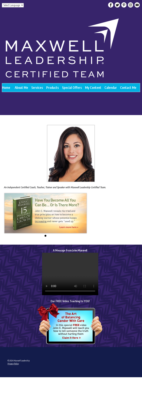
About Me (21, 87)
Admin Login (13, 378)
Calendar (110, 87)
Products (52, 87)
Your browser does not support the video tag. (70, 274)
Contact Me (128, 87)
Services (37, 87)
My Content (93, 87)
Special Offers (72, 87)
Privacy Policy (13, 363)
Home (6, 87)
